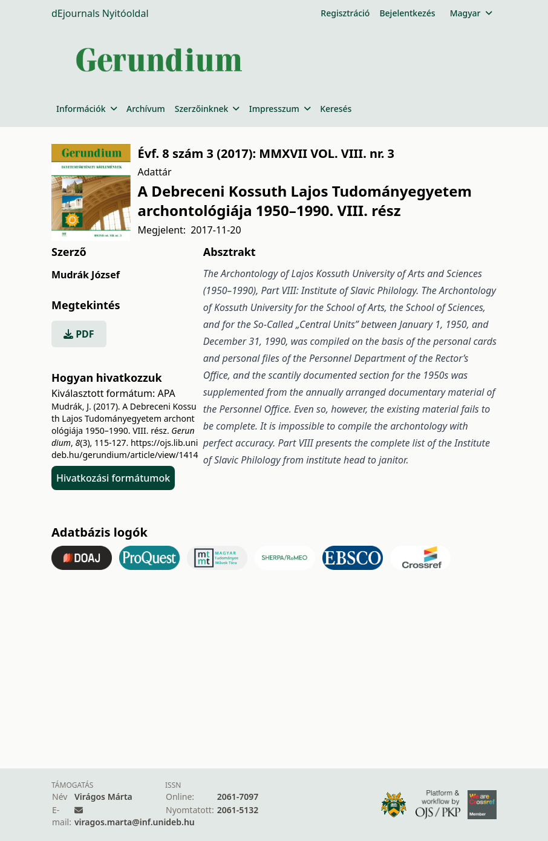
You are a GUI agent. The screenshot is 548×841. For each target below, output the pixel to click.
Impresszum (279, 108)
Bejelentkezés (407, 13)
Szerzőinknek (207, 108)
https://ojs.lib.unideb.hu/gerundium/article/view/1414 (124, 448)
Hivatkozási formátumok (113, 478)
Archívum (145, 108)
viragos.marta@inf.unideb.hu (134, 822)
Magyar (471, 13)
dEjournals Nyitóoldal (100, 13)
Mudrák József (85, 274)
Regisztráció (345, 13)
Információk (86, 108)
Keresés (335, 108)
